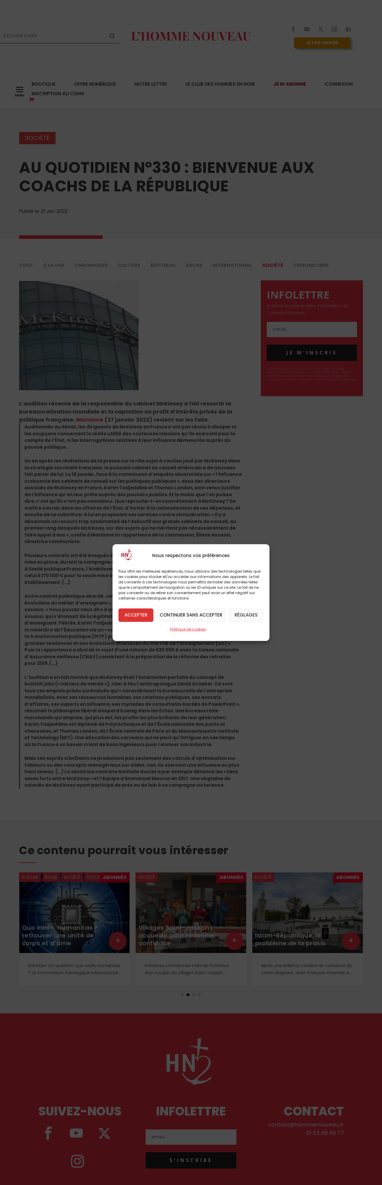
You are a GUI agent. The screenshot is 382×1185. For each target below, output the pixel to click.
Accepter (135, 615)
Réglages (246, 615)
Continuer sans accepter (191, 615)
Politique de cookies (188, 628)
